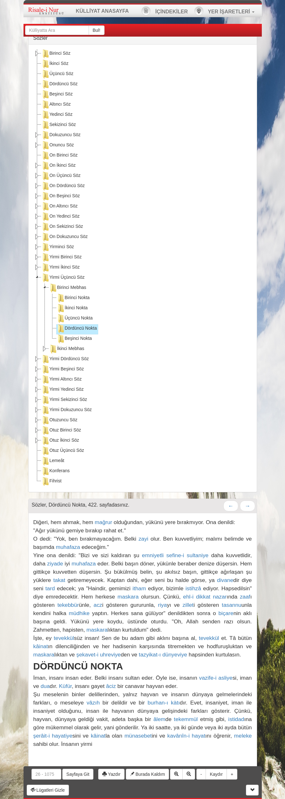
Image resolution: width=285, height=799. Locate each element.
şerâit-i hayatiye (52, 735)
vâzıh (92, 702)
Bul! (96, 30)
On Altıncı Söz (59, 206)
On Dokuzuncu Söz (64, 237)
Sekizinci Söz (58, 125)
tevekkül (64, 638)
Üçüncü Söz (57, 74)
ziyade (55, 563)
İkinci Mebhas (67, 349)
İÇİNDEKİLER (164, 10)
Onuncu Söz (57, 145)
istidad (236, 719)
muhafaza (68, 547)
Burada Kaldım (147, 774)
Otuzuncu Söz (59, 420)
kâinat (40, 646)
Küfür (65, 686)
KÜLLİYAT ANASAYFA (102, 11)
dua (45, 686)
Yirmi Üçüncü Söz (63, 277)
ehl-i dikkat (196, 596)
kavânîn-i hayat (186, 735)
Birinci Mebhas (67, 288)
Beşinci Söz (57, 94)
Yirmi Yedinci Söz (62, 389)
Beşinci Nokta (74, 338)
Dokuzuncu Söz (61, 135)
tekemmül (186, 719)
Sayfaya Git (77, 774)
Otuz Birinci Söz (61, 430)
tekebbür (68, 605)
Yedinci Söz (57, 114)
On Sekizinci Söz (62, 226)
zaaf (245, 596)
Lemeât (52, 461)
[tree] (142, 268)
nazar (220, 596)
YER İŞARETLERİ (224, 10)
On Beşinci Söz (60, 196)
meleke (243, 735)
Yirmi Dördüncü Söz (65, 359)
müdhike (79, 613)
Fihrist (51, 481)
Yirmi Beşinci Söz (62, 369)
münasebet (138, 735)
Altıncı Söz (56, 104)
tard (50, 588)
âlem (159, 719)
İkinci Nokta (72, 308)
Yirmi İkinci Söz (60, 267)
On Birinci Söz (59, 155)
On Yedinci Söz (60, 216)
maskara (128, 596)
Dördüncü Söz (59, 84)
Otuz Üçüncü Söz (62, 450)
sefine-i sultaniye (187, 555)
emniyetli (153, 555)
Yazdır (111, 774)
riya (162, 605)
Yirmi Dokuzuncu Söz (66, 410)
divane (225, 580)
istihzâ (193, 588)
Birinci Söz (56, 53)
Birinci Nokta (73, 298)
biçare (225, 613)
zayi (143, 539)
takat (59, 580)
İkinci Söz (55, 64)
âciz (111, 686)
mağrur (103, 522)
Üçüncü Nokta (75, 318)
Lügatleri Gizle (48, 790)
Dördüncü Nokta (77, 328)
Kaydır (216, 774)
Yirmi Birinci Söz (61, 257)
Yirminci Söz (57, 247)
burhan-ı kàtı (164, 702)
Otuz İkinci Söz (60, 440)
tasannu (231, 605)
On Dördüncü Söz (63, 186)
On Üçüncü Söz (61, 176)
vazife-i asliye (216, 678)
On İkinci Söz (58, 165)
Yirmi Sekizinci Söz (64, 400)
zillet (188, 605)
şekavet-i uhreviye (98, 654)
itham (139, 588)
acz (98, 605)
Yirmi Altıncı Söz (61, 379)
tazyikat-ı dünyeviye (163, 654)
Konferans (55, 471)
